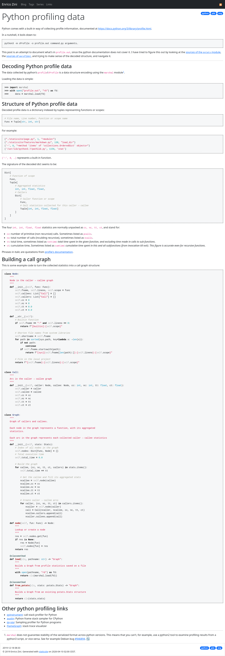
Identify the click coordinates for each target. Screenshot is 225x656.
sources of (18, 56)
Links (49, 4)
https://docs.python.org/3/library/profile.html (124, 28)
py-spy (10, 622)
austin (10, 618)
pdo (213, 13)
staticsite (43, 651)
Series (40, 4)
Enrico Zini (9, 4)
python (205, 13)
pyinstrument (15, 614)
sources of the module (203, 52)
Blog (23, 4)
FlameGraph (14, 626)
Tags (31, 4)
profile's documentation (59, 252)
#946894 (80, 639)
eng (220, 13)
